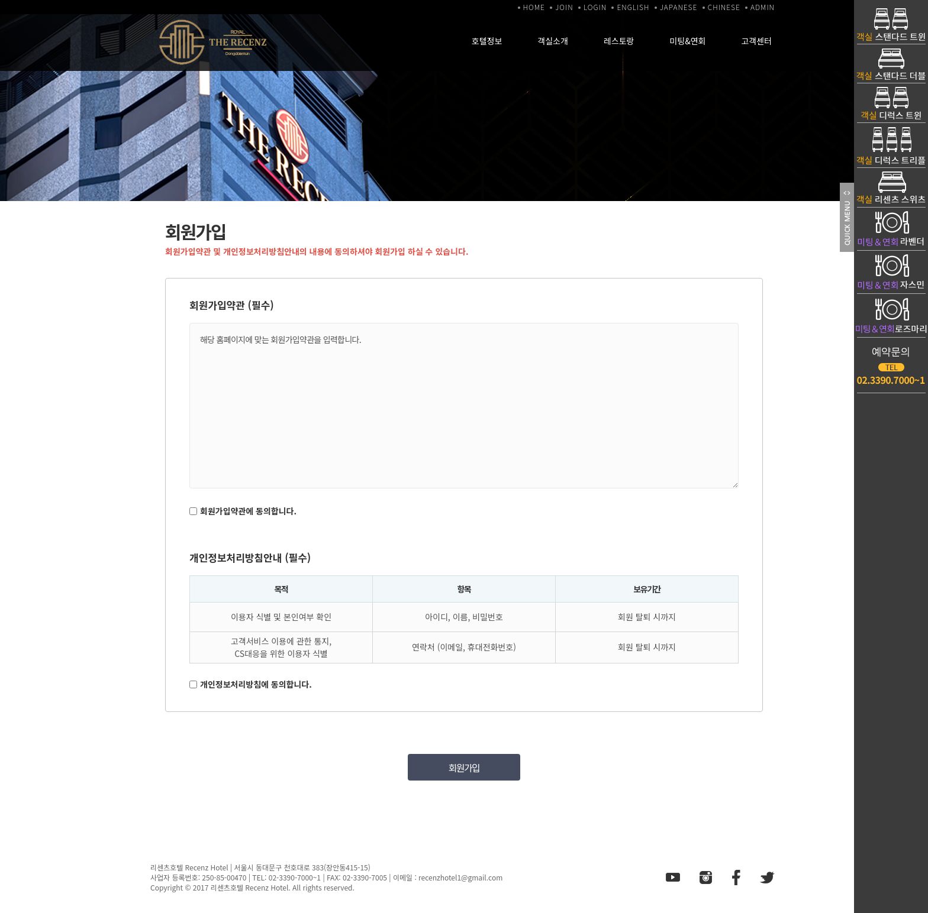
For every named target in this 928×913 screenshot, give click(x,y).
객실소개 (552, 41)
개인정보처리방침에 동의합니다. (256, 684)
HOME (534, 7)
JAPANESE (679, 7)
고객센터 (756, 41)
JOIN (564, 7)
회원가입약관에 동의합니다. (248, 511)
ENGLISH (633, 7)
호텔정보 (487, 41)
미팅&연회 (687, 41)
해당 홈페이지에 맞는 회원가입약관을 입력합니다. (464, 405)
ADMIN (762, 7)
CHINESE (724, 7)
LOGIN (595, 7)
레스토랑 (619, 41)
